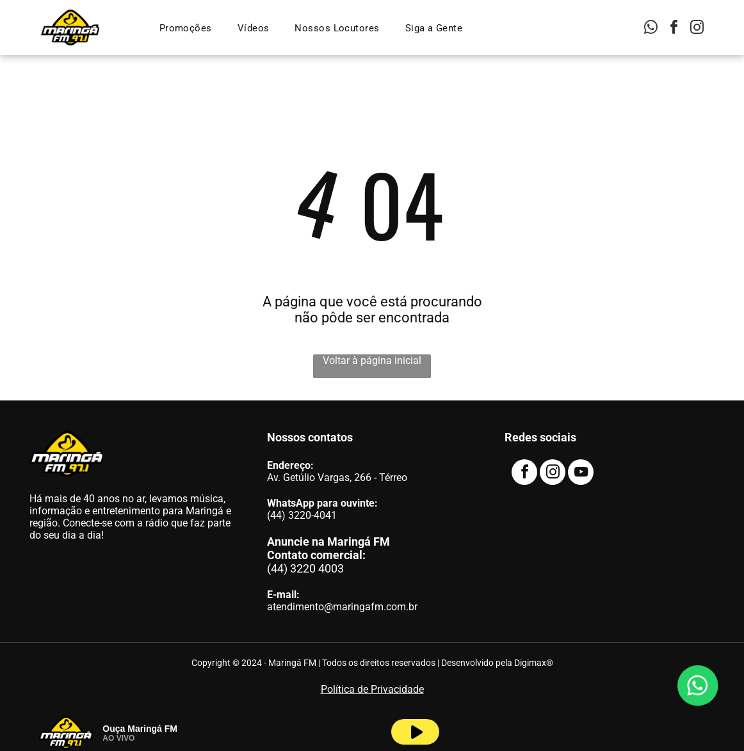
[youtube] (581, 473)
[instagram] (697, 29)
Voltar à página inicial (372, 360)
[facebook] (674, 29)
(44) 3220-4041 (302, 515)
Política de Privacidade (372, 689)
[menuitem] (186, 28)
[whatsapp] (651, 29)
